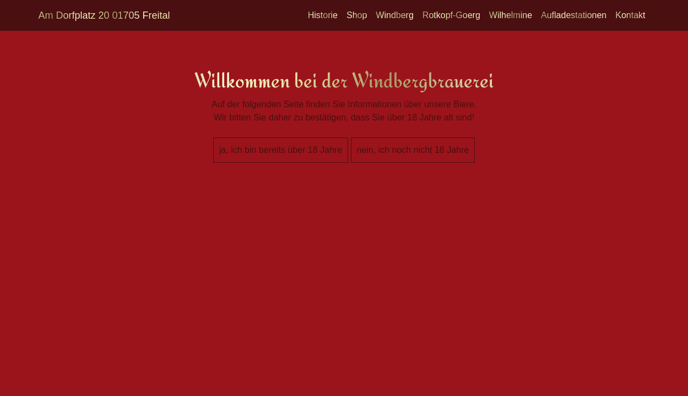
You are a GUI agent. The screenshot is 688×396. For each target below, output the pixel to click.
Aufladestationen (573, 15)
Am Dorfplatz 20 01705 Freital (104, 15)
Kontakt (630, 15)
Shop (356, 15)
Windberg (394, 15)
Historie (323, 15)
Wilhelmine (510, 15)
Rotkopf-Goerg (451, 15)
